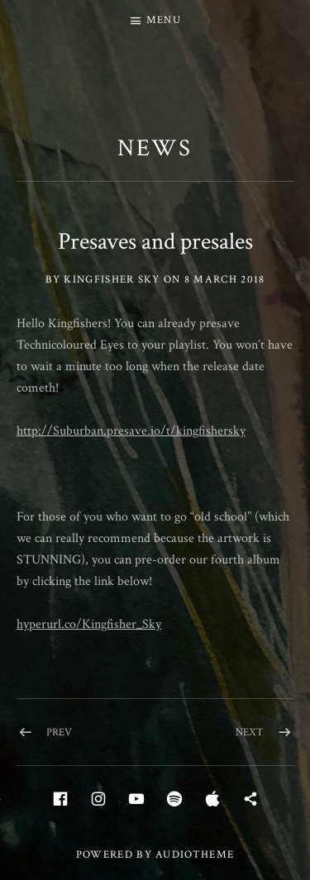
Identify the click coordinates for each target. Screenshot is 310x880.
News (155, 148)
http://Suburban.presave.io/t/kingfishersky (131, 431)
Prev (59, 732)
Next (250, 732)
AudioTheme (194, 855)
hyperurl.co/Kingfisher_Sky (89, 624)
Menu (163, 20)
